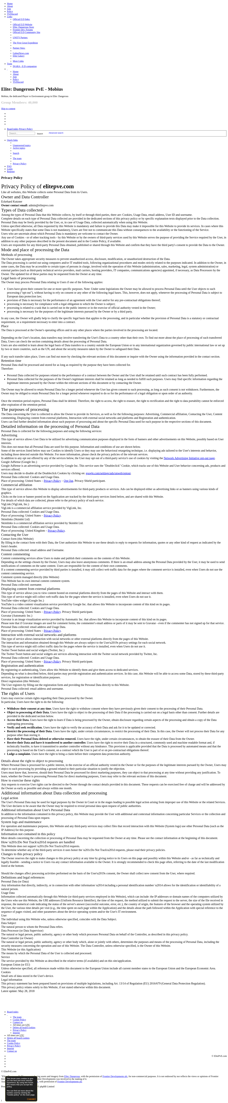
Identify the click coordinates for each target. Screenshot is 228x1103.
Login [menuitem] (10, 169)
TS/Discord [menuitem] (12, 14)
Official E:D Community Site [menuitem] (26, 32)
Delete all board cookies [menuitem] (24, 1027)
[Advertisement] (89, 1001)
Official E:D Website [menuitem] (22, 24)
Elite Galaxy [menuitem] (18, 56)
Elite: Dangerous (72, 1076)
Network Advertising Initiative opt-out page (189, 458)
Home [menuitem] (10, 3)
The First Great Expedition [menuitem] (25, 43)
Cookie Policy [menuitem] (19, 1019)
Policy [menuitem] (10, 11)
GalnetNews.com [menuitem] (21, 53)
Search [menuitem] (16, 153)
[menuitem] (10, 6)
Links (9, 16)
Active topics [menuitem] (19, 148)
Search (40, 134)
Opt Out (68, 480)
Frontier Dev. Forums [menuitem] (23, 29)
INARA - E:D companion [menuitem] (25, 66)
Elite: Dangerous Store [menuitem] (23, 27)
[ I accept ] (31, 1099)
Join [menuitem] (9, 9)
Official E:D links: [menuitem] (21, 19)
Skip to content (8, 108)
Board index (12, 129)
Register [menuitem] (11, 171)
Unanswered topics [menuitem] (22, 145)
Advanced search (56, 133)
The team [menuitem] (17, 158)
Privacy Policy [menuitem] (19, 163)
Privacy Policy (26, 129)
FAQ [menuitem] (9, 166)
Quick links (12, 140)
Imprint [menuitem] (16, 1033)
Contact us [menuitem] (18, 1022)
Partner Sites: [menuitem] (19, 48)
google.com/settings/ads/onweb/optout (108, 473)
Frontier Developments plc (115, 1076)
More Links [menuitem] (18, 61)
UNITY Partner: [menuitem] (20, 37)
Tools (9, 63)
